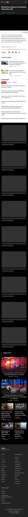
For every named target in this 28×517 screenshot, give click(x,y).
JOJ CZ (2, 464)
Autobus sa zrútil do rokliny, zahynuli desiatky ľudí (13, 118)
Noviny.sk (17, 457)
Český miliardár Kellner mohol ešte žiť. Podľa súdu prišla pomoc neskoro (13, 86)
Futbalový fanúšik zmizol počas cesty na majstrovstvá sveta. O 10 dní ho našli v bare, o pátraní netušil (13, 113)
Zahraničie (17, 475)
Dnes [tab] (4, 82)
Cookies (3, 500)
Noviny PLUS (17, 462)
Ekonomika (17, 481)
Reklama (3, 491)
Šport (2, 468)
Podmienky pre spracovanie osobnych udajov (6, 497)
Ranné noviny (18, 466)
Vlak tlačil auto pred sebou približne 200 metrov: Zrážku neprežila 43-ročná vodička (13, 91)
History (3, 479)
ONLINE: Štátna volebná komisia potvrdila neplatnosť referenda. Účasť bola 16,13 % (11, 107)
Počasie (3, 481)
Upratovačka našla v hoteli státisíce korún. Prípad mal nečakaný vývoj (13, 97)
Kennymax (17, 511)
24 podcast (17, 470)
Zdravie (3, 477)
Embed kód (25, 32)
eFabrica (17, 512)
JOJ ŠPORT (3, 462)
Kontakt (3, 493)
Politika (16, 479)
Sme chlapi (3, 475)
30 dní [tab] (14, 82)
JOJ (2, 457)
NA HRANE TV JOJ (18, 468)
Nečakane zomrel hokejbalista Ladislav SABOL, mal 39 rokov (13, 102)
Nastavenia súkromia (6, 503)
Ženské (3, 470)
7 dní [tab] (9, 82)
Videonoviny (17, 464)
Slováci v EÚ (17, 483)
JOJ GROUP (3, 466)
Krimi (16, 477)
